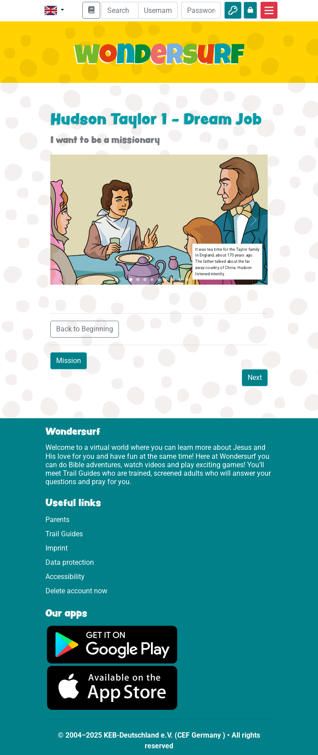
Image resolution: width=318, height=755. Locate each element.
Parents (57, 519)
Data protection (69, 562)
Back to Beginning (84, 329)
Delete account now (76, 591)
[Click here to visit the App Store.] (112, 687)
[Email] (158, 10)
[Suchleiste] (126, 10)
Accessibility (65, 576)
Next (255, 377)
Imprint (56, 548)
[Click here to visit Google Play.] (112, 644)
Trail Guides (64, 534)
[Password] (201, 10)
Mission (68, 360)
